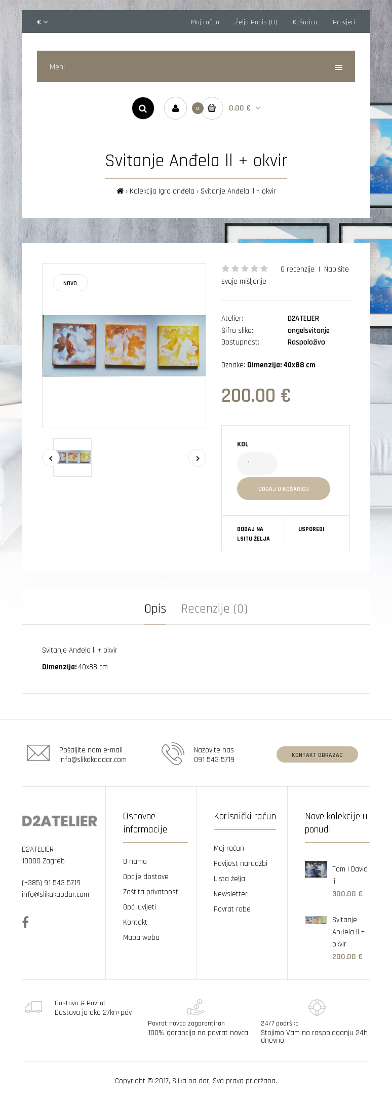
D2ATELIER (303, 318)
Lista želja (229, 879)
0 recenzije (298, 269)
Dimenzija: (60, 667)
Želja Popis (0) (256, 22)
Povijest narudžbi (240, 863)
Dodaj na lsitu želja (253, 534)
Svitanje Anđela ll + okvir (238, 191)
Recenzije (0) (214, 609)
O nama (135, 861)
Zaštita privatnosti (151, 892)
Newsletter (231, 894)
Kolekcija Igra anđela (162, 191)
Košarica (305, 22)
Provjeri (344, 22)
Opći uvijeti (139, 907)
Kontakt (135, 922)
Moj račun (205, 22)
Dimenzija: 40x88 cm (281, 365)
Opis (155, 609)
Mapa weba (141, 937)
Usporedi (311, 529)
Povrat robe (232, 909)
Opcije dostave (146, 877)
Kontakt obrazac (317, 755)
